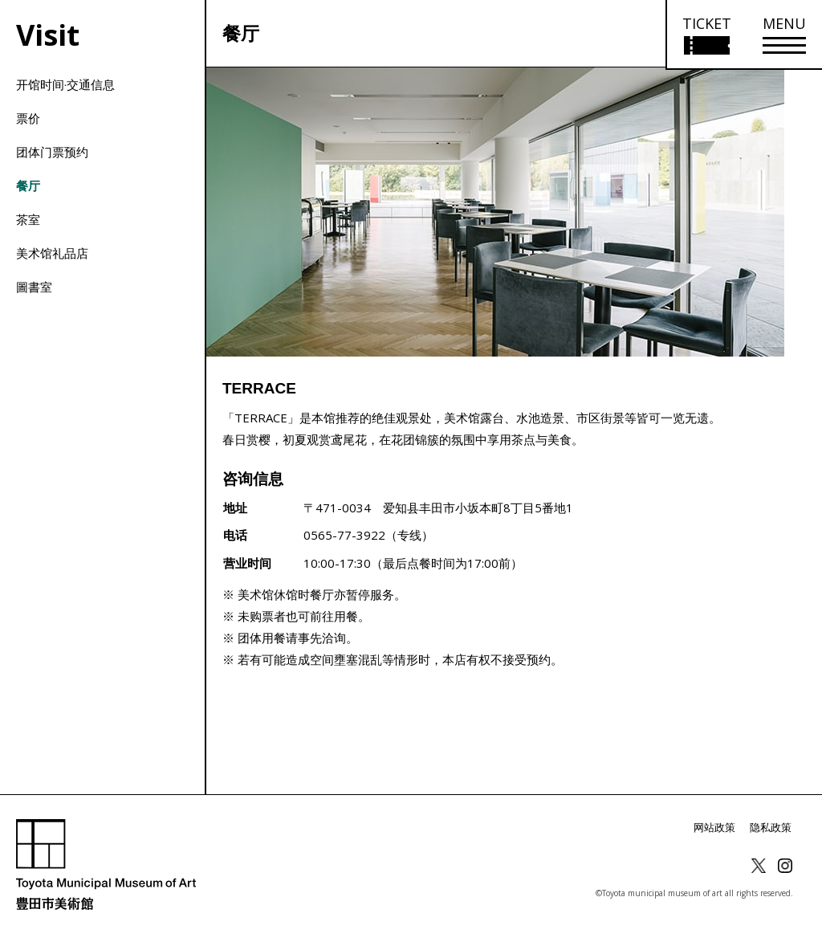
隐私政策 (772, 827)
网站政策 (719, 827)
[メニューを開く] (784, 35)
